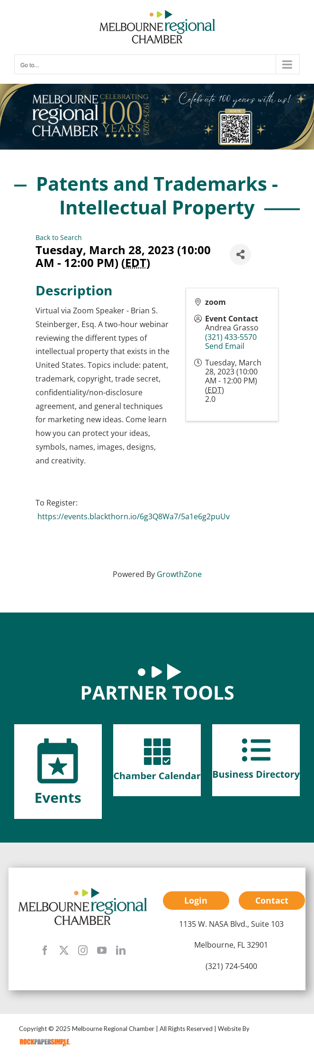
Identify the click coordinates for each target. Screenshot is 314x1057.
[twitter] (64, 950)
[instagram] (83, 950)
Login (195, 900)
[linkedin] (121, 950)
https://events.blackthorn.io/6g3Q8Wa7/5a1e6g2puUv (133, 516)
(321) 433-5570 (231, 337)
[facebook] (45, 950)
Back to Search (59, 237)
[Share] (240, 254)
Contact (271, 900)
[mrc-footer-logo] (83, 890)
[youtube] (102, 950)
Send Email (224, 346)
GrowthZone (179, 574)
